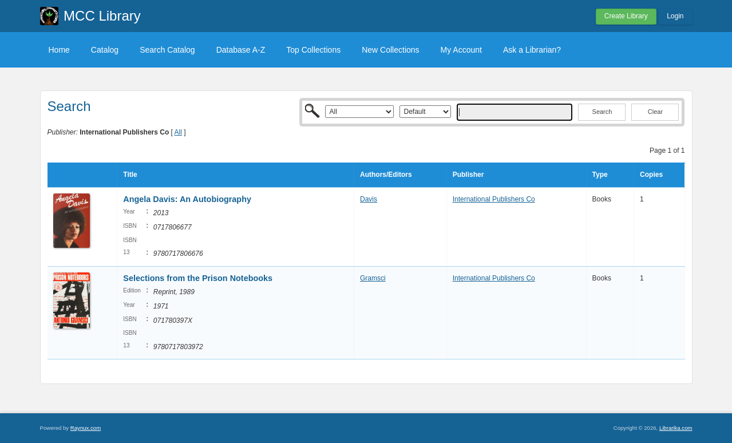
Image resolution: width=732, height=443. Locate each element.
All (178, 132)
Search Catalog (167, 49)
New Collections (390, 49)
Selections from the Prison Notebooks (197, 278)
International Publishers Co (494, 199)
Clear (655, 111)
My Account (461, 49)
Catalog (104, 49)
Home (59, 49)
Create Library (626, 16)
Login (675, 16)
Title (130, 175)
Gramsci (373, 278)
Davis (368, 199)
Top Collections (313, 49)
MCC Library (102, 15)
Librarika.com (676, 428)
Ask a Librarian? (532, 49)
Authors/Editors (386, 175)
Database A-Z (241, 49)
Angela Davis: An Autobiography (187, 199)
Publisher (468, 175)
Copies (651, 175)
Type (600, 175)
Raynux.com (85, 428)
